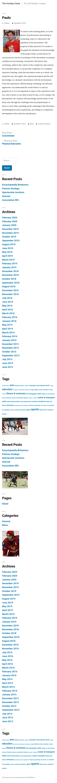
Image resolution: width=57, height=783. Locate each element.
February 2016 (9, 317)
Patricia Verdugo (11, 188)
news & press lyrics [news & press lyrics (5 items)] (13, 401)
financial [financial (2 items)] (4, 394)
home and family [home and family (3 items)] (6, 398)
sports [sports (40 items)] (35, 409)
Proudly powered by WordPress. (24, 777)
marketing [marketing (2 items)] (35, 398)
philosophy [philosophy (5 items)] (10, 405)
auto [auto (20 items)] (12, 385)
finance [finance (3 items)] (51, 389)
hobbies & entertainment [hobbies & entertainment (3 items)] (48, 394)
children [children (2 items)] (26, 385)
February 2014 (9, 336)
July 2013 (7, 359)
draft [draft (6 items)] (47, 385)
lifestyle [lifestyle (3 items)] (25, 398)
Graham (6, 23)
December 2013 (10, 344)
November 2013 (10, 347)
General (6, 521)
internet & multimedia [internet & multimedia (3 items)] (17, 398)
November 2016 (10, 294)
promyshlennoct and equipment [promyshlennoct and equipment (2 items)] (21, 405)
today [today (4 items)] (41, 410)
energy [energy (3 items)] (32, 389)
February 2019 (9, 263)
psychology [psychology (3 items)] (37, 405)
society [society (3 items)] (12, 410)
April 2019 (7, 256)
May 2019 (7, 252)
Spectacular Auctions (13, 192)
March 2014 (8, 332)
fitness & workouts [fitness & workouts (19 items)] (16, 393)
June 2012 (7, 367)
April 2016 (7, 309)
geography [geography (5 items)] (33, 394)
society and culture (44, 124)
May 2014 (7, 324)
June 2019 (7, 248)
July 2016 (7, 298)
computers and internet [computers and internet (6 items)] (37, 385)
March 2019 (8, 259)
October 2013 (9, 351)
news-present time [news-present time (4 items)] (26, 401)
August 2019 (8, 244)
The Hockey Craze (11, 3)
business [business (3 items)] (21, 385)
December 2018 (10, 271)
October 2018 (9, 278)
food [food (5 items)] (27, 394)
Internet (6, 196)
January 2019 (9, 267)
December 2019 (10, 229)
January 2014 (9, 340)
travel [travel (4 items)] (45, 410)
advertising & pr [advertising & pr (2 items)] (5, 385)
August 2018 (8, 286)
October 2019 (9, 236)
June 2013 (7, 363)
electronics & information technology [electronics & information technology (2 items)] (21, 389)
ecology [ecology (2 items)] (51, 385)
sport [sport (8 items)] (28, 410)
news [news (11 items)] (4, 401)
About (5, 503)
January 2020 (9, 225)
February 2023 (9, 217)
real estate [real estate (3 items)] (43, 405)
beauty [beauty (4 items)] (17, 385)
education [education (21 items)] (7, 389)
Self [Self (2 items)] (48, 405)
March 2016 (8, 313)
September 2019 (10, 240)
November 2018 (10, 275)
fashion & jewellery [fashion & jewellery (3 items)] (43, 389)
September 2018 (10, 282)
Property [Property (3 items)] (31, 405)
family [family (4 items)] (36, 389)
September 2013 (10, 355)
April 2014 (7, 328)
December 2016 (10, 290)
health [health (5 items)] (39, 394)
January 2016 (9, 321)
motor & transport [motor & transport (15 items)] (46, 397)
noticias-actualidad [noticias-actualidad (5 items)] (38, 401)
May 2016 (7, 305)
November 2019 (10, 233)
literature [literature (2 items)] (30, 398)
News (32, 124)
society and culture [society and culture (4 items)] (20, 410)
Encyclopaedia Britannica (15, 184)
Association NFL (10, 200)
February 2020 (9, 221)
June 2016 (7, 301)
